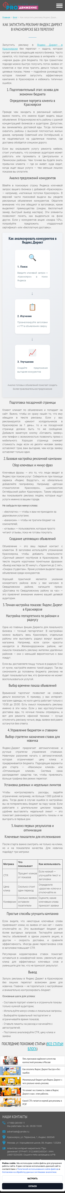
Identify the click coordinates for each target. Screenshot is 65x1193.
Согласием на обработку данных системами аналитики (29, 1172)
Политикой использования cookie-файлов (37, 1169)
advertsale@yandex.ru (18, 1131)
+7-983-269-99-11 (16, 1123)
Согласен (32, 1186)
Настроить (32, 1178)
